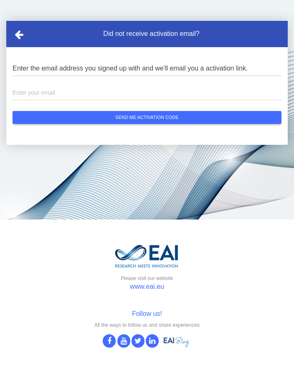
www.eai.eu (147, 286)
